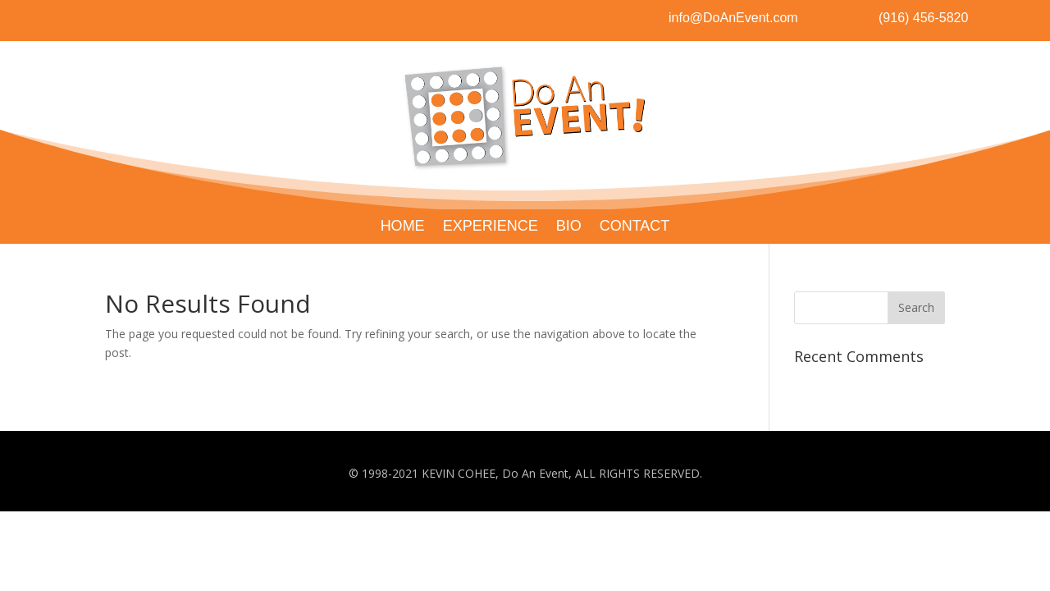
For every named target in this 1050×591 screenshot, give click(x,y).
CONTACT (635, 227)
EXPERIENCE (490, 227)
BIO (569, 227)
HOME (403, 227)
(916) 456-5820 (923, 18)
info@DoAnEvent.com (733, 18)
